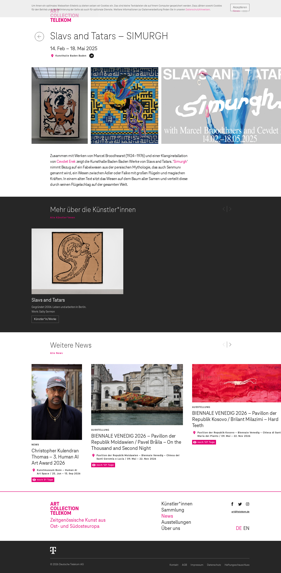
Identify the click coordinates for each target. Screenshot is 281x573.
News (167, 516)
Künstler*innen (176, 504)
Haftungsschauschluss (237, 565)
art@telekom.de (240, 511)
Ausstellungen (176, 522)
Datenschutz (214, 565)
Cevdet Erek (66, 162)
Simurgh (180, 162)
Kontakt (174, 565)
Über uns (170, 528)
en (246, 528)
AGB (184, 565)
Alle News (56, 353)
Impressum (197, 565)
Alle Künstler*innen (62, 217)
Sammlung (172, 510)
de (239, 528)
